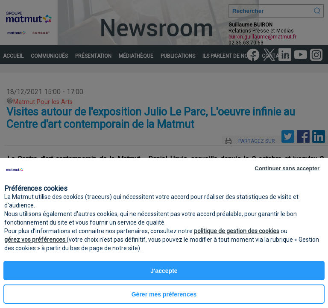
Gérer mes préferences (164, 294)
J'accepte (163, 270)
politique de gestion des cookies (236, 231)
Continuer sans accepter (287, 168)
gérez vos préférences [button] (35, 239)
